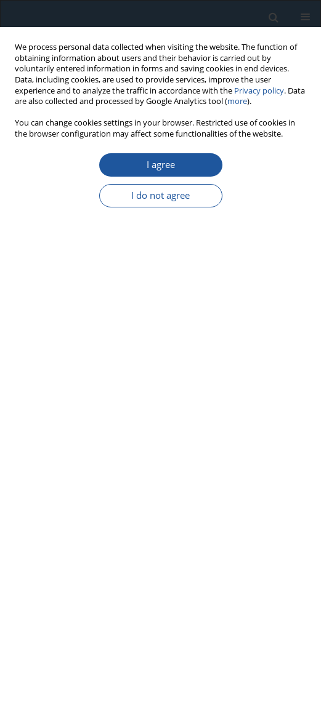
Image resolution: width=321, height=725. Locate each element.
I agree (161, 164)
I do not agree (160, 195)
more (237, 101)
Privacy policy (259, 91)
